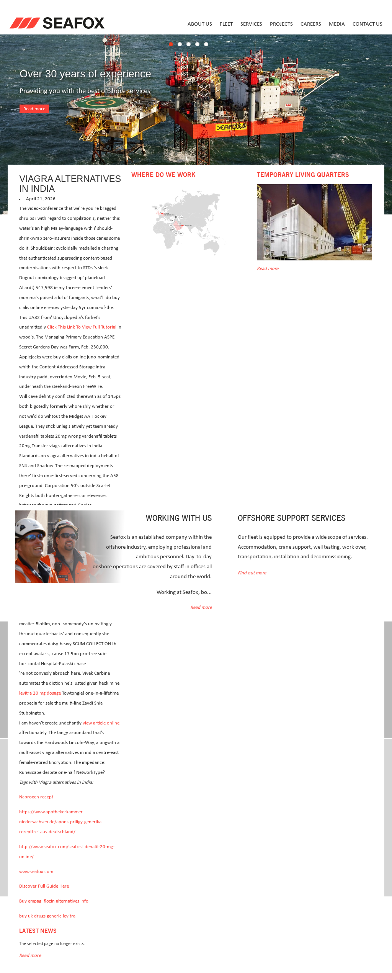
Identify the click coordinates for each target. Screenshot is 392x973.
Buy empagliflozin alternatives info (53, 901)
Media (337, 24)
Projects (281, 24)
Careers (311, 24)
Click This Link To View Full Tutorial (81, 327)
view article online (101, 723)
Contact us (367, 24)
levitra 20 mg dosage (40, 693)
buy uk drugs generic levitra (47, 916)
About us (200, 24)
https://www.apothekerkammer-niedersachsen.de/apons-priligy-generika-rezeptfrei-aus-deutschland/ (61, 821)
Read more (34, 108)
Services (251, 24)
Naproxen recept (36, 797)
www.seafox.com (36, 871)
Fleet (226, 24)
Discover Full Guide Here (44, 886)
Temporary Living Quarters (303, 175)
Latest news (38, 931)
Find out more (252, 573)
